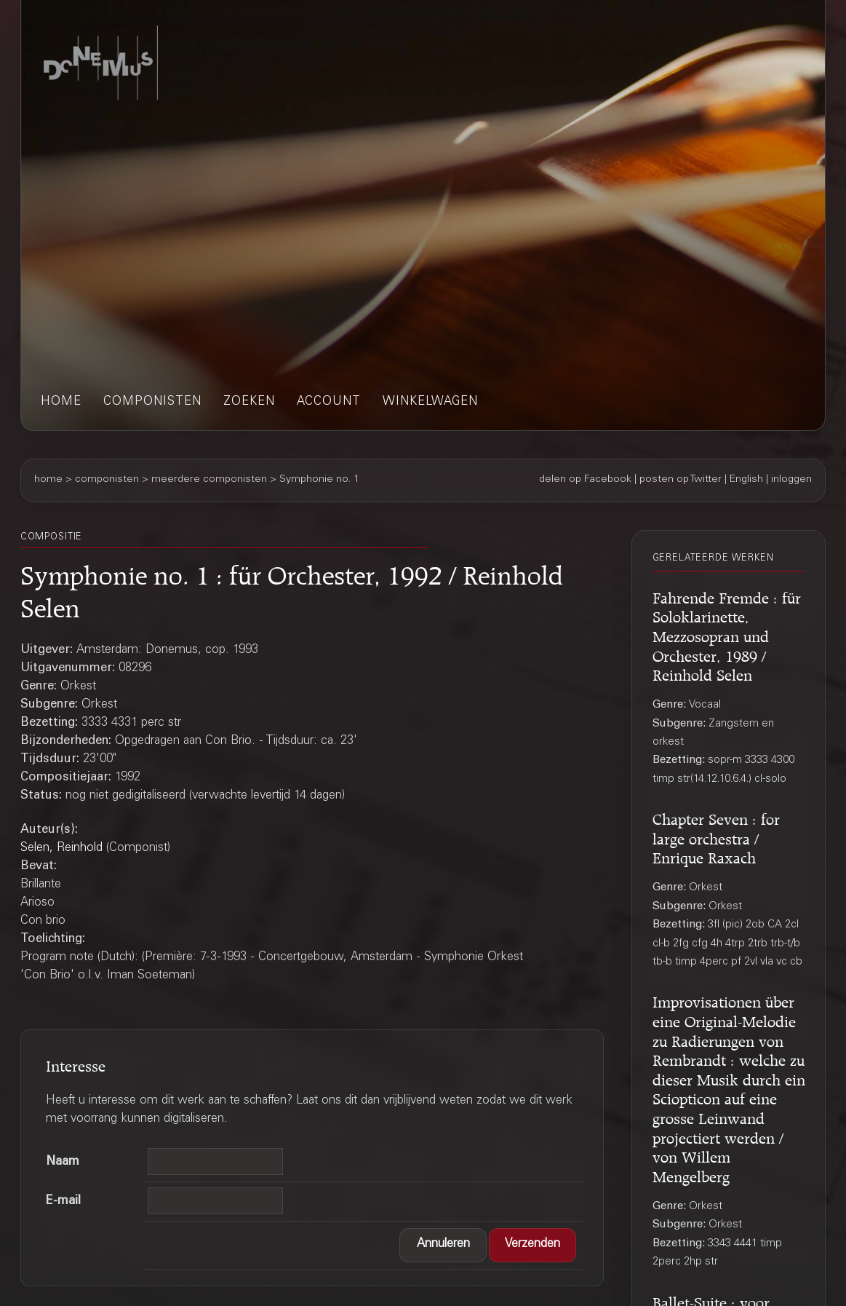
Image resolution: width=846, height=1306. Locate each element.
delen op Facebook (585, 480)
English (746, 480)
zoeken (249, 402)
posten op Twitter (680, 480)
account (329, 402)
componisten (152, 402)
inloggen (791, 480)
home (61, 402)
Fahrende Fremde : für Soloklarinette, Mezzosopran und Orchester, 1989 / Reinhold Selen (727, 634)
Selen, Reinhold (61, 848)
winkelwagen (430, 402)
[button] (443, 1245)
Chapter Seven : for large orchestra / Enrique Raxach (716, 836)
